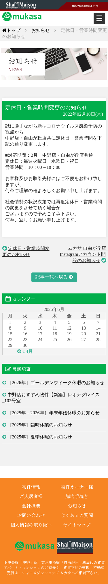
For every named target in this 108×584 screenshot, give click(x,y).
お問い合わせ (31, 515)
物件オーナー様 (77, 487)
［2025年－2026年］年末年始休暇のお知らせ (53, 412)
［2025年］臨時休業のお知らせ (39, 424)
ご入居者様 (31, 496)
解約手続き (76, 496)
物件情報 (31, 487)
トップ (11, 30)
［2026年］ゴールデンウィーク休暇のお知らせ (55, 382)
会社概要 (31, 505)
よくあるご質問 (77, 515)
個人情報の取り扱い (31, 524)
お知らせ (40, 30)
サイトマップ (76, 524)
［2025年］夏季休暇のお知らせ (39, 436)
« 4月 (27, 351)
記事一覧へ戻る (51, 276)
